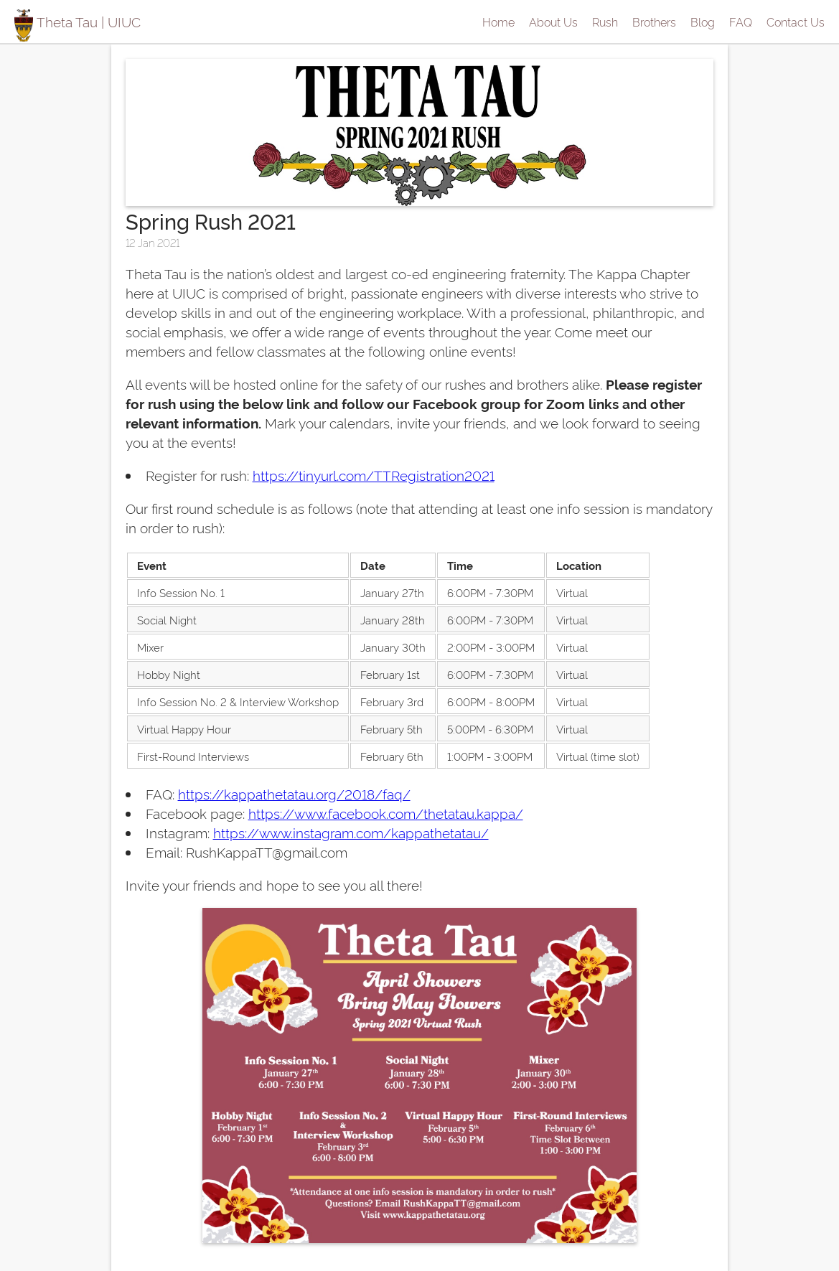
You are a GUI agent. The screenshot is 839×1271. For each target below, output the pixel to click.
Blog (702, 21)
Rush (605, 21)
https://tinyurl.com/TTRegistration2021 (374, 474)
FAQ (740, 21)
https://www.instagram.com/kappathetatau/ (351, 832)
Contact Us (796, 21)
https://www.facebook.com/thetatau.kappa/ (385, 812)
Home (498, 21)
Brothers (654, 21)
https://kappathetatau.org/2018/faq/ (294, 793)
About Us (553, 21)
